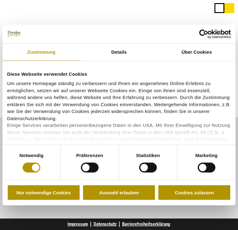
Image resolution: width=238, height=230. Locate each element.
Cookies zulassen (194, 192)
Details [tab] (119, 51)
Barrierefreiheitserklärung (146, 224)
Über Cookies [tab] (197, 51)
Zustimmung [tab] (41, 51)
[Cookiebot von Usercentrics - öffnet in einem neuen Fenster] (204, 33)
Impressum (78, 224)
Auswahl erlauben (119, 192)
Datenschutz (105, 224)
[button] (229, 8)
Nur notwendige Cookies (43, 192)
